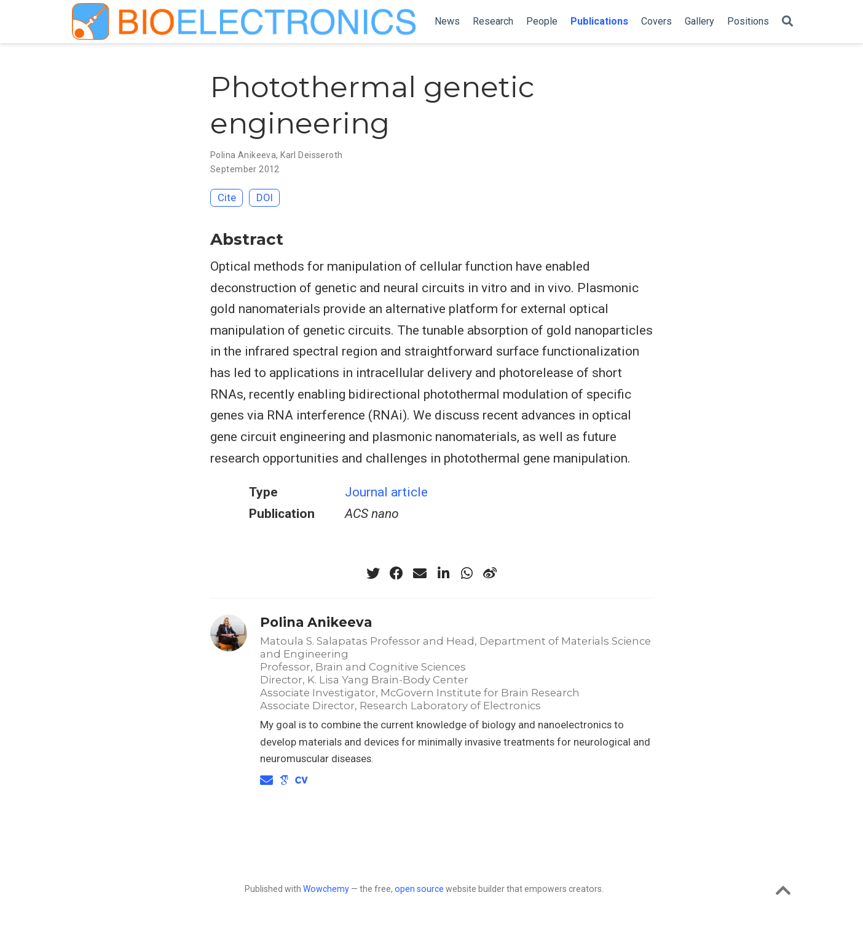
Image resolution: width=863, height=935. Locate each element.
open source (419, 889)
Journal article (386, 492)
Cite (227, 197)
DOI (264, 197)
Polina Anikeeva (243, 155)
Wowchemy (326, 889)
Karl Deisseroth (311, 155)
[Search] (787, 22)
